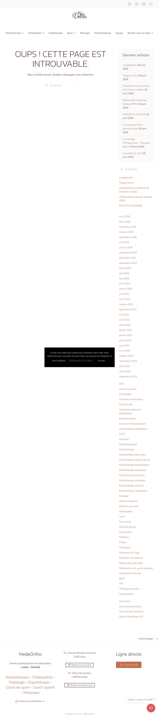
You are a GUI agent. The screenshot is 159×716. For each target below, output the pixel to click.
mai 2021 (124, 314)
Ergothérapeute (127, 418)
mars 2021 (125, 324)
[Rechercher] (60, 85)
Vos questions (126, 594)
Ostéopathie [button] (36, 33)
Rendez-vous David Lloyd (79, 685)
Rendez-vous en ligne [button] (140, 33)
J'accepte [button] (101, 360)
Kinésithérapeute (128, 444)
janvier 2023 (125, 288)
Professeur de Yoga (129, 552)
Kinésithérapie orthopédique (134, 465)
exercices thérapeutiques (132, 423)
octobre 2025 (126, 232)
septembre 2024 (128, 252)
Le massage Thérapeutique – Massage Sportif (136, 142)
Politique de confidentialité (28, 701)
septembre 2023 (128, 263)
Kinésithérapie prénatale (132, 480)
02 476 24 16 (129, 665)
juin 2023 (124, 273)
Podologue (125, 547)
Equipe (119, 33)
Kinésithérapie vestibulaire (133, 490)
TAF (121, 583)
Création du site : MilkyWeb (82, 714)
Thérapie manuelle (129, 588)
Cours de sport (18, 687)
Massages (31, 693)
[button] (157, 639)
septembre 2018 (128, 376)
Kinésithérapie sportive (131, 485)
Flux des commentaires (131, 611)
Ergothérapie (55, 33)
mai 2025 (124, 242)
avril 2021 (124, 319)
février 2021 (125, 330)
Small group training (130, 573)
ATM (121, 383)
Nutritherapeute (102, 33)
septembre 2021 (128, 309)
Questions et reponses (131, 557)
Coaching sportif (127, 389)
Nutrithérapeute (127, 527)
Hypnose (124, 439)
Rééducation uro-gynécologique (136, 568)
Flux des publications (130, 606)
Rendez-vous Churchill (79, 665)
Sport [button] (71, 33)
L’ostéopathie (130, 65)
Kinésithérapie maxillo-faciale (134, 459)
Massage (85, 33)
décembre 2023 (127, 257)
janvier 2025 (125, 247)
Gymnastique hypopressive (133, 428)
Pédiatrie (124, 537)
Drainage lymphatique (131, 399)
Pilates (122, 542)
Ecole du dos (125, 404)
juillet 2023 (125, 268)
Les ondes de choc (132, 153)
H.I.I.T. (122, 434)
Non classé (125, 521)
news (122, 516)
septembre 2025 (128, 237)
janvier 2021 (125, 335)
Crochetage (125, 394)
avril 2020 (124, 350)
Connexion (124, 601)
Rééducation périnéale (131, 563)
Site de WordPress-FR (131, 616)
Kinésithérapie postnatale (132, 470)
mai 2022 (124, 294)
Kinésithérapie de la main (132, 454)
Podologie (17, 682)
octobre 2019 (126, 355)
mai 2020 (124, 345)
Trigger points (130, 75)
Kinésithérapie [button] (15, 33)
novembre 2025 (127, 226)
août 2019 (124, 366)
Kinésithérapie (126, 449)
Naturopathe (126, 511)
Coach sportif (43, 687)
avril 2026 (124, 216)
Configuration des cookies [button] (81, 360)
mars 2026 (125, 221)
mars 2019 (125, 371)
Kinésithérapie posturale (132, 475)
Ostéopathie (42, 677)
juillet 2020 (125, 340)
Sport (122, 578)
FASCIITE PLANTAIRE (134, 114)
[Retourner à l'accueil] (79, 15)
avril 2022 (124, 299)
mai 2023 (124, 278)
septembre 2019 (128, 361)
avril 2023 (124, 283)
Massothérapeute (128, 501)
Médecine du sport (129, 506)
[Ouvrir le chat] (152, 709)
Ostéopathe (125, 532)
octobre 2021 (126, 304)
